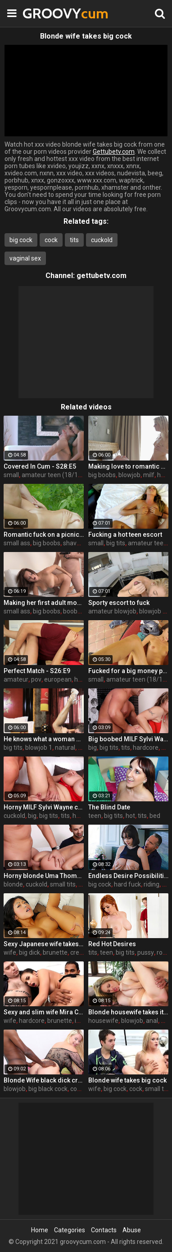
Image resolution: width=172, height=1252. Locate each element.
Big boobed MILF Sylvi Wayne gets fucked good (128, 739)
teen (94, 815)
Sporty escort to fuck (118, 602)
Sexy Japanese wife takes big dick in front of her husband (44, 944)
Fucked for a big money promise (128, 670)
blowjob (129, 474)
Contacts (104, 1230)
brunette (55, 952)
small (11, 474)
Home (39, 1230)
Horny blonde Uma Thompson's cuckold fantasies (44, 875)
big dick (29, 952)
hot (130, 815)
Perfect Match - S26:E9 (37, 670)
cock (51, 239)
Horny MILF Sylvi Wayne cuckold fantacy (44, 807)
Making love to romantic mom (128, 466)
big (92, 747)
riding (151, 884)
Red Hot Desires (112, 944)
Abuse (131, 1230)
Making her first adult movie (44, 602)
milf (148, 474)
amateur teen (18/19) (53, 474)
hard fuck (127, 884)
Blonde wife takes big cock (127, 1080)
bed (154, 815)
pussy (145, 952)
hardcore (145, 747)
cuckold (102, 239)
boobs (72, 611)
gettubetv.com (102, 275)
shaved (73, 543)
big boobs (102, 474)
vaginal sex (25, 258)
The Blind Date (109, 807)
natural (65, 747)
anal (152, 1020)
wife (10, 952)
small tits (63, 884)
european (58, 679)
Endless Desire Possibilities (128, 875)
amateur (16, 679)
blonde (13, 884)
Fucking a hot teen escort (125, 534)
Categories (69, 1230)
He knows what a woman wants (44, 739)
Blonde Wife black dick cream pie (44, 1080)
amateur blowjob (112, 611)
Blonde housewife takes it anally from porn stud (128, 1012)
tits (74, 239)
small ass (17, 543)
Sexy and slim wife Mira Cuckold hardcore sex (44, 1012)
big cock (20, 239)
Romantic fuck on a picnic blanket (44, 534)
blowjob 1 (152, 611)
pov (36, 679)
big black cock (48, 1088)
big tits (115, 543)
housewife (103, 1020)
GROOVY (45, 13)
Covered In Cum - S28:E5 (40, 466)
